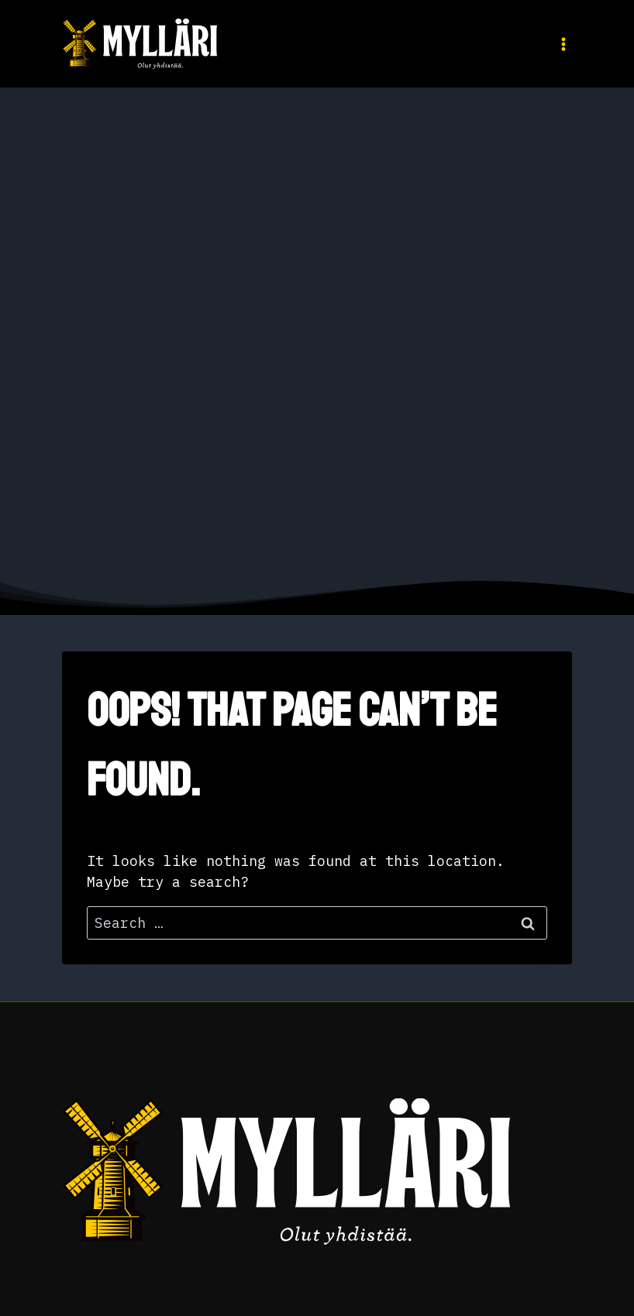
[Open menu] (560, 44)
